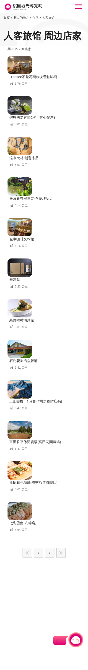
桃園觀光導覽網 (23, 7)
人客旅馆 (48, 18)
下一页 (49, 553)
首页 (7, 18)
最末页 (61, 553)
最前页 (27, 553)
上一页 (38, 553)
